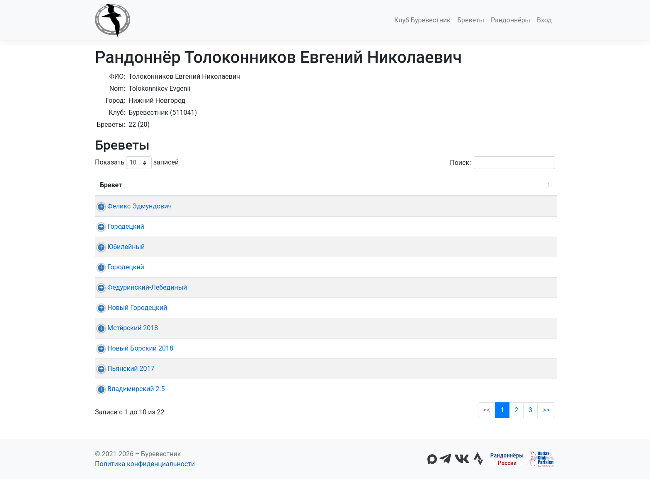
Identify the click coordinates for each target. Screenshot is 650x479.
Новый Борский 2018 (133, 348)
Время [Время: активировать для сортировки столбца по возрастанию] (464, 185)
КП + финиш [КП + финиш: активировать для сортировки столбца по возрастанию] (352, 185)
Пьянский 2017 (123, 369)
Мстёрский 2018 (125, 328)
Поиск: (502, 162)
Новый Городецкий (130, 308)
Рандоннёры (510, 20)
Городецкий (118, 226)
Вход (544, 20)
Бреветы (470, 20)
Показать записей (137, 162)
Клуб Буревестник (422, 20)
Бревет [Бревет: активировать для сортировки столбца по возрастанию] (111, 185)
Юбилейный (118, 247)
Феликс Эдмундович (132, 206)
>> (546, 410)
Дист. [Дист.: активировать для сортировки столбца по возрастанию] (211, 185)
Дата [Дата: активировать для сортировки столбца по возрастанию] (250, 185)
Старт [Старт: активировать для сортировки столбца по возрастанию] (302, 185)
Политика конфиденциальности (145, 464)
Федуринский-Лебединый (139, 287)
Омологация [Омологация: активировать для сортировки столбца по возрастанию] (516, 185)
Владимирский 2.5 (129, 389)
